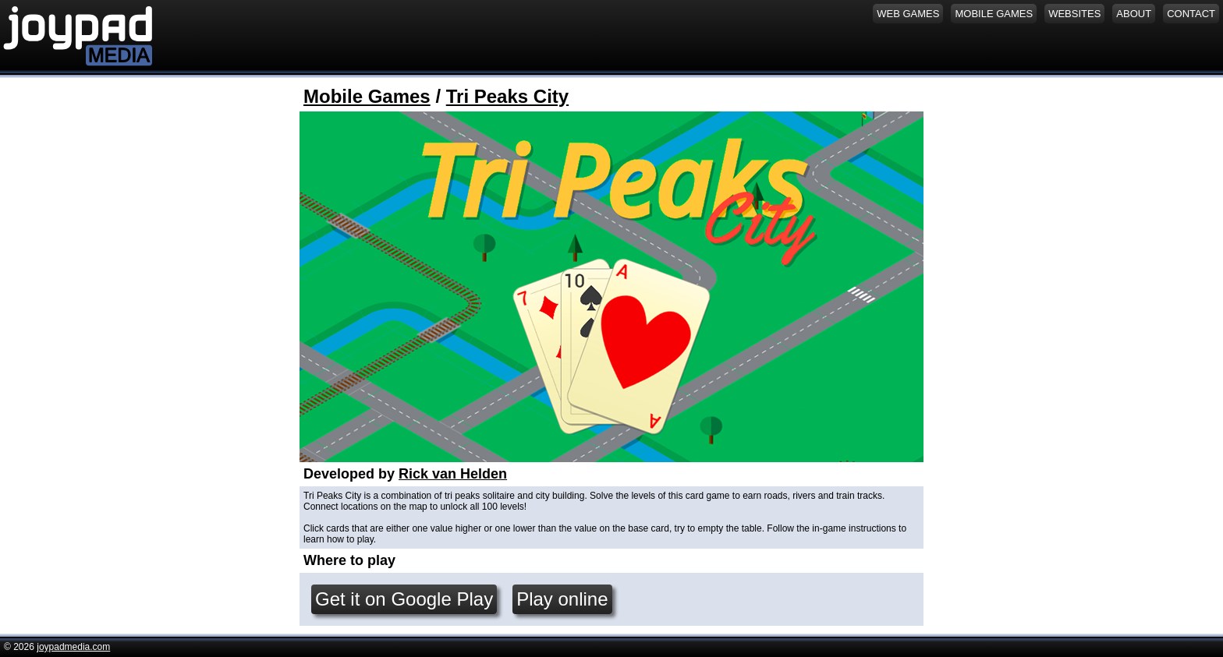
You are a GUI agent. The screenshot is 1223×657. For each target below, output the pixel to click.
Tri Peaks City (507, 96)
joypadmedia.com (73, 646)
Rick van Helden (453, 474)
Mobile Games (367, 96)
